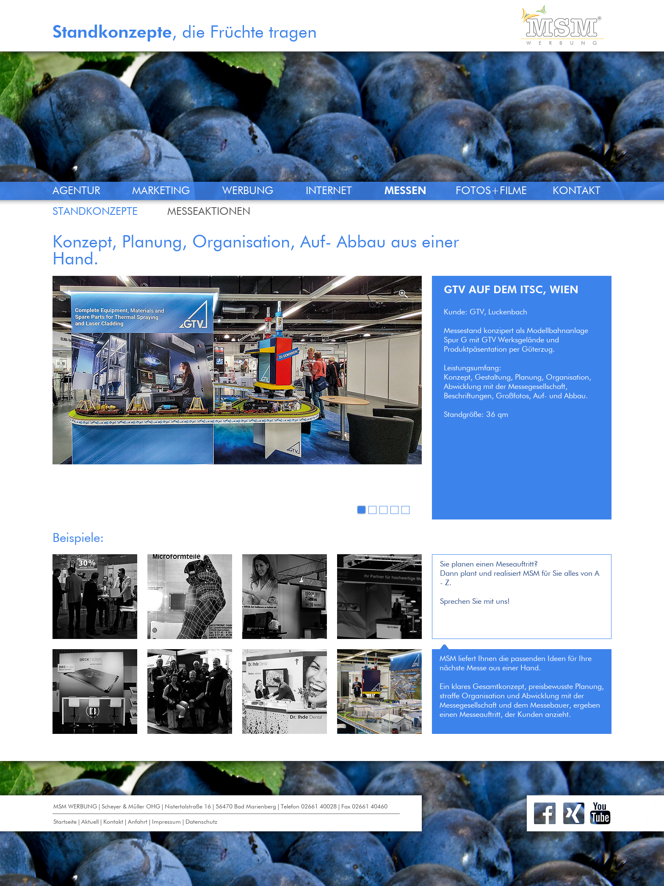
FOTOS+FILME (491, 191)
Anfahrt (137, 822)
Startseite (65, 822)
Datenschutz (201, 822)
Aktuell (90, 822)
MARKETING (161, 191)
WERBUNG (247, 191)
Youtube (600, 813)
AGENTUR (76, 191)
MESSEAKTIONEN (208, 212)
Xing (573, 813)
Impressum (166, 822)
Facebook (544, 813)
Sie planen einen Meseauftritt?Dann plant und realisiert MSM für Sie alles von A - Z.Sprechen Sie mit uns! (519, 583)
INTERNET (329, 191)
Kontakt (113, 822)
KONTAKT (576, 191)
